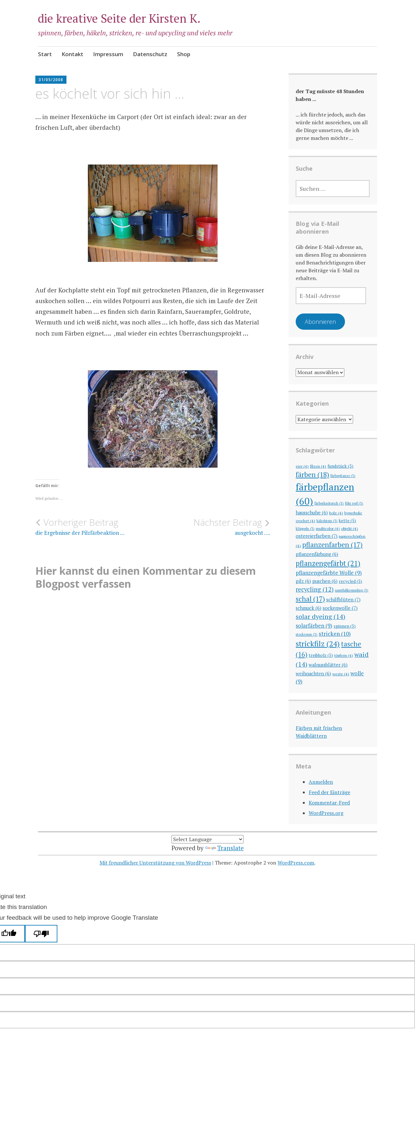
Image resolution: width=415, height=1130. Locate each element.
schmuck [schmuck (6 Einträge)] (308, 608)
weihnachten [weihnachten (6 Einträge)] (313, 673)
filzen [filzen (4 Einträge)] (318, 466)
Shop (183, 54)
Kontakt (72, 54)
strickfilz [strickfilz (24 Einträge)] (318, 644)
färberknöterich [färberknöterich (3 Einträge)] (329, 503)
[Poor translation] (41, 933)
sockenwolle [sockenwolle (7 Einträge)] (340, 608)
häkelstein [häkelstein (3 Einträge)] (327, 521)
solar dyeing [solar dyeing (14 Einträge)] (320, 616)
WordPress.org (326, 813)
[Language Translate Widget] (207, 839)
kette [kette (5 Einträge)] (347, 520)
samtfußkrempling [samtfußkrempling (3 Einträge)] (351, 590)
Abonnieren (320, 321)
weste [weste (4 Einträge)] (340, 673)
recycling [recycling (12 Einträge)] (315, 589)
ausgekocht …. (211, 526)
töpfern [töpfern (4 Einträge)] (343, 655)
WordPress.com (296, 862)
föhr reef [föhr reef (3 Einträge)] (354, 503)
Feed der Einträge (329, 792)
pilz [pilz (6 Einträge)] (303, 581)
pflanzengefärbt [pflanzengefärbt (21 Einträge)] (328, 563)
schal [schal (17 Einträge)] (310, 598)
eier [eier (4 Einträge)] (302, 466)
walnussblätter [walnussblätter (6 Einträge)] (328, 665)
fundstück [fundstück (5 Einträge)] (340, 466)
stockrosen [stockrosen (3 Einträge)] (306, 634)
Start (45, 54)
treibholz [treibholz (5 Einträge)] (321, 655)
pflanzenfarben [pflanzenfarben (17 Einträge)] (332, 544)
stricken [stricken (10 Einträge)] (335, 633)
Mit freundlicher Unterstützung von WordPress (155, 862)
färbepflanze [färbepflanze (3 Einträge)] (342, 475)
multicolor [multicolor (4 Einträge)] (328, 528)
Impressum (108, 54)
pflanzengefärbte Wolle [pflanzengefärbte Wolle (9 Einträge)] (329, 572)
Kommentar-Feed (329, 802)
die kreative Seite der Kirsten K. (119, 18)
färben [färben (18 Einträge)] (312, 474)
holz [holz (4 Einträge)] (336, 512)
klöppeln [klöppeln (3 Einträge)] (305, 528)
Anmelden (321, 781)
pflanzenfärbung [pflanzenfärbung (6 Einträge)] (317, 554)
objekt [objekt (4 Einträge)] (349, 528)
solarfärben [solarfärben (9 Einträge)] (314, 625)
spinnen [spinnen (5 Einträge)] (345, 626)
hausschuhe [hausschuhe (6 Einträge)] (312, 513)
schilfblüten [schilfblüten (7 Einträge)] (343, 599)
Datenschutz (150, 54)
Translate (224, 848)
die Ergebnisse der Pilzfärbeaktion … (94, 526)
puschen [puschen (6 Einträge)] (325, 581)
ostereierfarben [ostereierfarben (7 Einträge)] (317, 536)
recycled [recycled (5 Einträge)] (350, 581)
